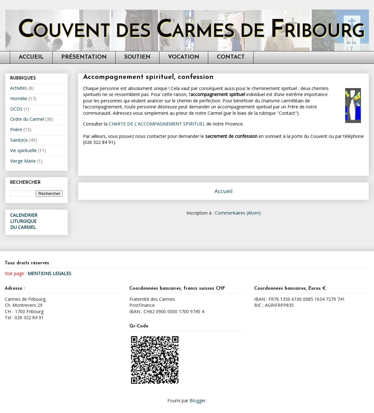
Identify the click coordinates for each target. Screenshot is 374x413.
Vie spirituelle (23, 150)
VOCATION (183, 57)
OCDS (16, 109)
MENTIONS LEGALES (49, 273)
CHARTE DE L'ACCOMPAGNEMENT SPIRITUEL (157, 124)
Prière (16, 129)
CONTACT (231, 57)
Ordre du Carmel (27, 119)
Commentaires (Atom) (238, 213)
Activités (18, 88)
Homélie (18, 98)
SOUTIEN (137, 57)
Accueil (224, 191)
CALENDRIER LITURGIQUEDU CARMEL (23, 221)
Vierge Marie (23, 161)
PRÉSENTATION (84, 57)
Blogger (198, 400)
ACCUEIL (31, 57)
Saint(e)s (19, 140)
